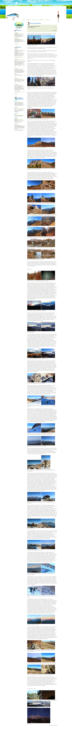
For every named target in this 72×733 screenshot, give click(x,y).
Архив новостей (16, 43)
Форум (33, 19)
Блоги (37, 19)
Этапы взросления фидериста (18, 85)
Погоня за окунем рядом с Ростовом (18, 119)
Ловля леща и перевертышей (17, 125)
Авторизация (55, 5)
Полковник (15, 118)
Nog (15, 60)
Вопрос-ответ (42, 19)
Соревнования (28, 19)
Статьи (24, 19)
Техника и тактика (16, 92)
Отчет (15, 66)
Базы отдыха (47, 19)
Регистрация (55, 6)
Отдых (15, 82)
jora (14, 101)
